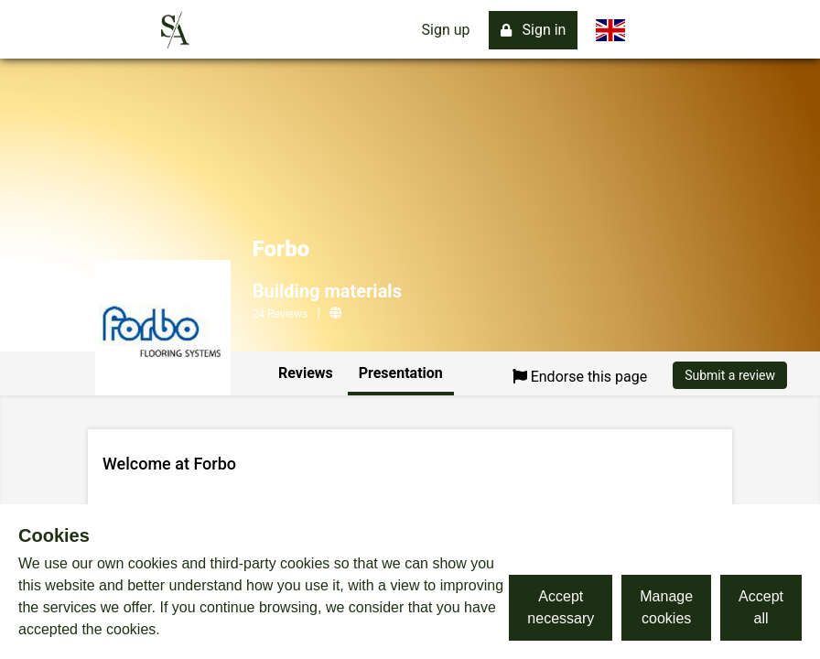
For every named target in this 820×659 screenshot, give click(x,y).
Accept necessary (560, 607)
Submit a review (730, 375)
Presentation (401, 373)
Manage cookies (666, 607)
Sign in (533, 29)
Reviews (305, 373)
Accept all (761, 607)
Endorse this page (580, 376)
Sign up (446, 29)
